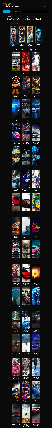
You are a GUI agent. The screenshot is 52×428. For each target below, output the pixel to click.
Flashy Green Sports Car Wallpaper (36, 213)
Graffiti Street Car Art (26, 259)
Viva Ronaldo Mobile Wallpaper (16, 378)
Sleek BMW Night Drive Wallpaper (36, 331)
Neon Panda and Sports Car (36, 260)
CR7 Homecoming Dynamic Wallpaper (15, 284)
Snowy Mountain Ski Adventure (26, 354)
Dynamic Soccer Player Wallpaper (36, 72)
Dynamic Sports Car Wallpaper (16, 166)
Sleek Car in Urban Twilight (26, 119)
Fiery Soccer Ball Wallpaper (36, 284)
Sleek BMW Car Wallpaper (16, 260)
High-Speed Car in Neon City (26, 96)
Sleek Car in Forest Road (16, 331)
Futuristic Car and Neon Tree (36, 166)
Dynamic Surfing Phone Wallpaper (26, 237)
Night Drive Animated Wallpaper (36, 354)
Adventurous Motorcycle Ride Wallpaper (26, 425)
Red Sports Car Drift (16, 424)
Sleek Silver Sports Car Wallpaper (36, 143)
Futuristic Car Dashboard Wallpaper (16, 143)
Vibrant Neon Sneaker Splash (36, 237)
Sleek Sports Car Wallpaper (16, 119)
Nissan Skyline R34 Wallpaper (26, 331)
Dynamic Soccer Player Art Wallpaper (26, 72)
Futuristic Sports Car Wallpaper (16, 96)
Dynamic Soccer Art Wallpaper (26, 401)
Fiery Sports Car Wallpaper (16, 237)
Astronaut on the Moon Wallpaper (36, 307)
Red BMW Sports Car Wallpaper (26, 284)
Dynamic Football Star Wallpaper (26, 378)
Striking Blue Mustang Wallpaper (36, 401)
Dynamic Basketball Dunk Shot (16, 307)
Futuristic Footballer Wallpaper (26, 190)
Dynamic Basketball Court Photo (16, 354)
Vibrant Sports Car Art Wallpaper (26, 143)
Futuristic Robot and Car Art (36, 96)
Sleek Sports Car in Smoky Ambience (16, 401)
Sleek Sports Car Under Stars (36, 119)
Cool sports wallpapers (12, 22)
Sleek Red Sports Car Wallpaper (16, 213)
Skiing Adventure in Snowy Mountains (36, 378)
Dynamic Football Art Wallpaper (36, 190)
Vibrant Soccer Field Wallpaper (16, 72)
